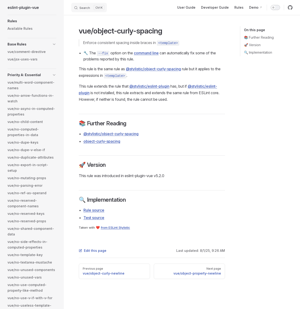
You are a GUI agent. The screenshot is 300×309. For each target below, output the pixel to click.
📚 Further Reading (259, 37)
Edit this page (92, 251)
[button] (32, 21)
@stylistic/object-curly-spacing (153, 69)
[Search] (89, 7)
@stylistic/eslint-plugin (149, 86)
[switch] (275, 7)
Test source (93, 217)
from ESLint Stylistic (115, 227)
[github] (290, 7)
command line (146, 53)
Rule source (93, 210)
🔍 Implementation (258, 52)
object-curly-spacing (101, 141)
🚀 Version (252, 45)
